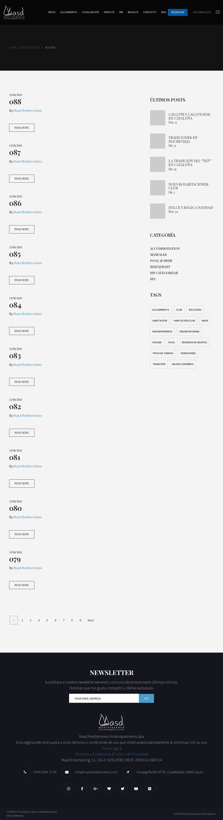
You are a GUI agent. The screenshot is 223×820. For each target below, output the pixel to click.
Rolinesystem (209, 813)
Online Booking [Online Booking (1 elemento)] (189, 331)
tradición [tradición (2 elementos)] (158, 364)
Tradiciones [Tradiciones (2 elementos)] (188, 353)
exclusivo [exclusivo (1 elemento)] (195, 309)
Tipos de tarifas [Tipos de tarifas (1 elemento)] (162, 353)
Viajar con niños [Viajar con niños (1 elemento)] (183, 364)
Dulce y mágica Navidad (191, 207)
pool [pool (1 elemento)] (171, 342)
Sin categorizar (164, 273)
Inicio (52, 12)
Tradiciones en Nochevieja (183, 139)
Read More (22, 128)
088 (15, 101)
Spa (121, 12)
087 (15, 152)
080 (15, 508)
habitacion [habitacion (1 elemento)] (159, 320)
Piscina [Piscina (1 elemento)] (157, 342)
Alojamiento (68, 12)
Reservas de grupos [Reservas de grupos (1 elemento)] (194, 342)
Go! (146, 698)
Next (91, 620)
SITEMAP (178, 813)
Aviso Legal (111, 748)
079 (15, 558)
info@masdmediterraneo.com (96, 772)
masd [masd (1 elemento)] (205, 320)
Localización (90, 12)
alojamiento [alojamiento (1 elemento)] (160, 309)
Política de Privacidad (131, 754)
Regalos (133, 12)
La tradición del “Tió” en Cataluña (190, 162)
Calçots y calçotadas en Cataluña (189, 116)
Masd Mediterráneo (28, 110)
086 (15, 203)
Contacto (149, 12)
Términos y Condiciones (93, 754)
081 (14, 457)
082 (15, 406)
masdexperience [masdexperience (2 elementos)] (162, 331)
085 (15, 253)
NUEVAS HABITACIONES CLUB (188, 186)
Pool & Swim (161, 261)
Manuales (158, 255)
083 (15, 355)
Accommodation (164, 249)
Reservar (177, 12)
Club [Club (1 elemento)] (179, 309)
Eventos (109, 12)
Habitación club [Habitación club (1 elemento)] (184, 320)
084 (15, 304)
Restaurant (160, 267)
